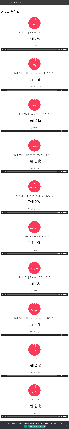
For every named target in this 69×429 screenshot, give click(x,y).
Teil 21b (34, 400)
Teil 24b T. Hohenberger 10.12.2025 (34, 155)
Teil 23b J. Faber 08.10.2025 (34, 236)
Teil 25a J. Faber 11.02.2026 (34, 32)
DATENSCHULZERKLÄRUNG (37, 426)
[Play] (2, 49)
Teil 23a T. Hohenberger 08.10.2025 (34, 196)
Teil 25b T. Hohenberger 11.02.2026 (34, 73)
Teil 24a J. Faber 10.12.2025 (34, 114)
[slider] (32, 49)
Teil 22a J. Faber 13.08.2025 (34, 277)
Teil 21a (34, 359)
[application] (34, 49)
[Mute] (61, 49)
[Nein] (67, 425)
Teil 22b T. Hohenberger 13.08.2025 (34, 318)
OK (25, 426)
